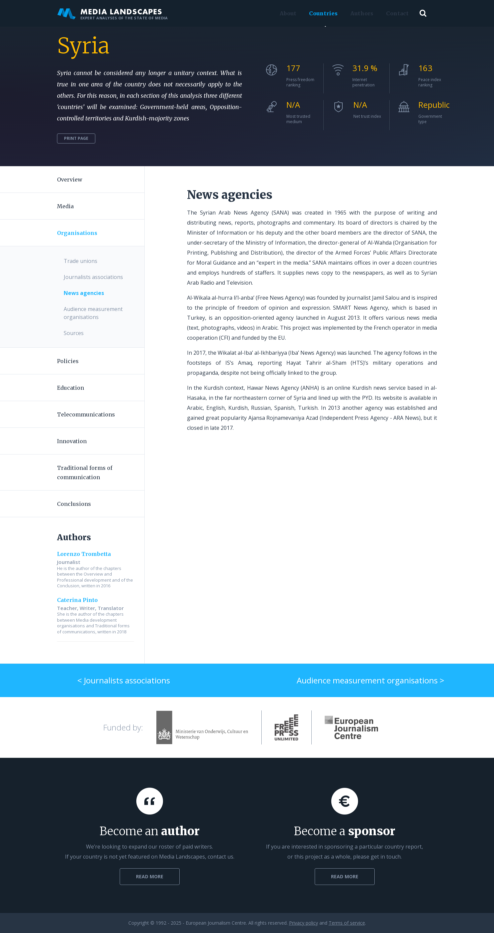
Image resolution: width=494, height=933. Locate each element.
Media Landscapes (112, 13)
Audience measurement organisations (93, 313)
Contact (396, 13)
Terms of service (347, 923)
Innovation (72, 441)
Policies (68, 361)
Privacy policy (303, 923)
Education (70, 387)
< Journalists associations (123, 680)
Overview (69, 179)
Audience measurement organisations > (370, 680)
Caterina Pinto (77, 600)
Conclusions (74, 504)
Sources (74, 333)
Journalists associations (93, 277)
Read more (149, 876)
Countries (322, 13)
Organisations (77, 233)
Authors (360, 13)
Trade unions (80, 261)
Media (65, 206)
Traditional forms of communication (84, 472)
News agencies (84, 293)
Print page (76, 138)
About (286, 13)
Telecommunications (86, 414)
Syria (83, 45)
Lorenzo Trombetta (84, 554)
